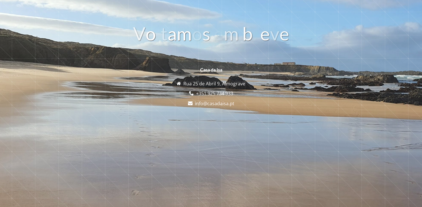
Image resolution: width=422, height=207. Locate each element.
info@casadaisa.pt (214, 103)
